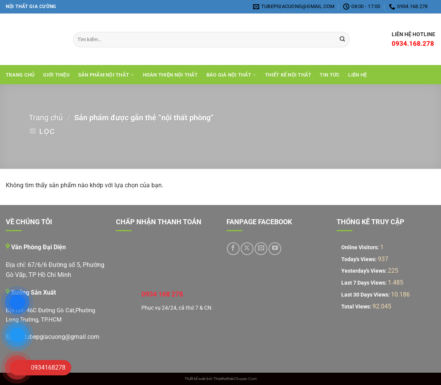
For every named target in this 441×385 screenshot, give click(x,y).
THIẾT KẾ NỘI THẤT (288, 75)
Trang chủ (20, 75)
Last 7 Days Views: (364, 283)
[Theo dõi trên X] (247, 248)
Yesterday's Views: (364, 271)
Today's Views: (359, 259)
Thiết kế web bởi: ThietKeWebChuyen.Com (220, 379)
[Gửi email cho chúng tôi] (261, 248)
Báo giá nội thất (231, 74)
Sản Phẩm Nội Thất (106, 74)
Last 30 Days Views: (366, 295)
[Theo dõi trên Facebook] (233, 248)
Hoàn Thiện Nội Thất (170, 75)
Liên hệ (357, 75)
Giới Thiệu (56, 75)
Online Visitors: (360, 247)
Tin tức (330, 75)
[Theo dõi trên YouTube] (274, 248)
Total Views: (356, 306)
